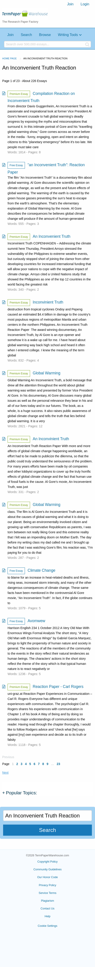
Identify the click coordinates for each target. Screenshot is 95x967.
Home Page (9, 58)
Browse (45, 35)
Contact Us (47, 908)
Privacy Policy (47, 885)
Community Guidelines (47, 869)
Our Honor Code (47, 877)
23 (58, 764)
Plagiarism (47, 900)
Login (85, 4)
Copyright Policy (47, 861)
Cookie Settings (47, 925)
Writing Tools (68, 35)
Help (48, 916)
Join (70, 4)
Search (26, 35)
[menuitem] (70, 4)
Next (5, 772)
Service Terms (48, 893)
